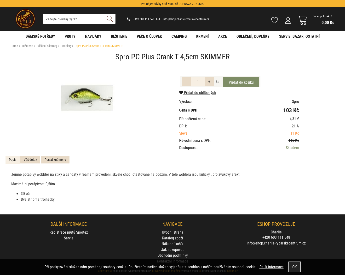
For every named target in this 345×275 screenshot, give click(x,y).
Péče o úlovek (149, 36)
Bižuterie (119, 36)
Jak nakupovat (172, 249)
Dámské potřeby (40, 36)
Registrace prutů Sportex (69, 232)
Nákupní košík (172, 243)
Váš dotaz (30, 159)
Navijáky (93, 36)
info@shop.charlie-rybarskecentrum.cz (182, 19)
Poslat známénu (55, 159)
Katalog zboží (172, 237)
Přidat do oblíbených (197, 92)
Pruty (70, 36)
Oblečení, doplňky (253, 36)
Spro (295, 101)
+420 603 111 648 (140, 19)
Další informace (271, 266)
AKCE (222, 36)
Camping (179, 36)
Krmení (202, 36)
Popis (12, 159)
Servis (68, 237)
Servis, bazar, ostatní (299, 36)
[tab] (13, 160)
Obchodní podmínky (172, 255)
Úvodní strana (172, 232)
